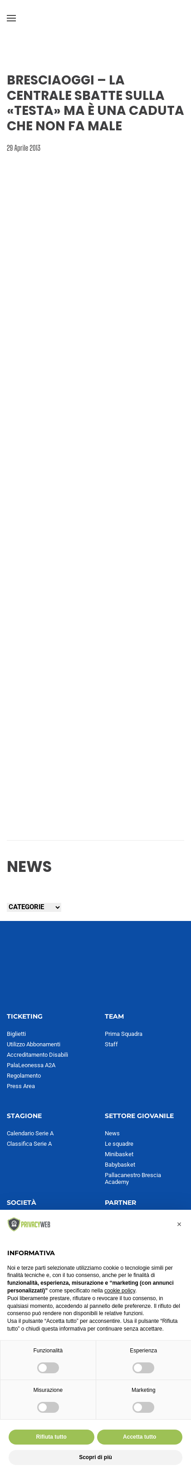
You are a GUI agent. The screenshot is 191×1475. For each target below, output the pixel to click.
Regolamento (24, 1075)
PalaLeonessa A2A (31, 1065)
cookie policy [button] (119, 1290)
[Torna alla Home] (96, 18)
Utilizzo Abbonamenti (33, 1044)
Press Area (21, 1086)
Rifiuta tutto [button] (51, 1437)
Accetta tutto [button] (139, 1437)
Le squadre (119, 1143)
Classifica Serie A (29, 1143)
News (112, 1133)
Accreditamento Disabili (37, 1054)
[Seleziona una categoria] (34, 907)
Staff (111, 1044)
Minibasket (119, 1154)
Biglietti (16, 1033)
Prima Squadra (123, 1033)
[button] (11, 18)
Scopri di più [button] (95, 1457)
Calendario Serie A (30, 1133)
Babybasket (120, 1164)
